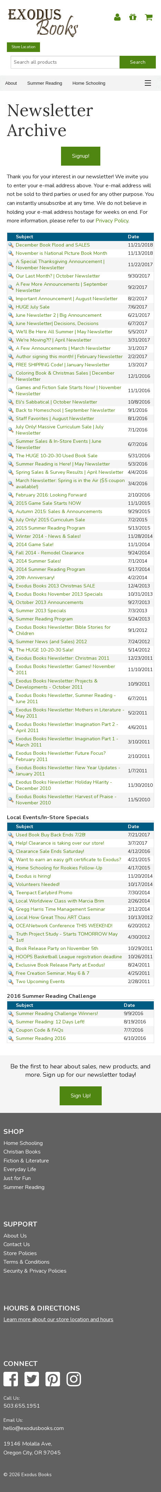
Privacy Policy (111, 221)
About (11, 83)
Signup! (80, 156)
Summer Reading (44, 83)
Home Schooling (88, 83)
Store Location (23, 47)
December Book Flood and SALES (53, 245)
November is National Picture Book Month (61, 253)
